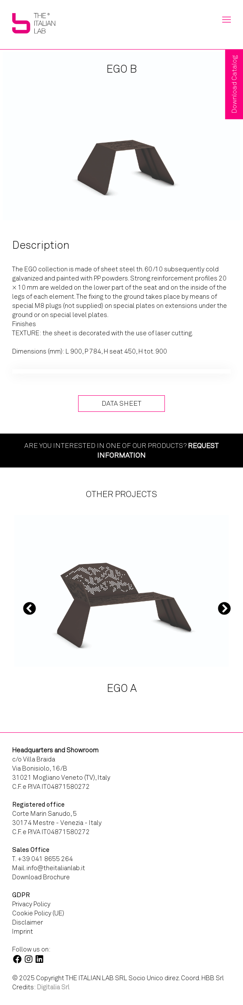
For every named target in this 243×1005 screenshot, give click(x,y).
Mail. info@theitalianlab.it (48, 868)
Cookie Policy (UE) (38, 913)
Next (224, 608)
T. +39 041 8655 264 (42, 859)
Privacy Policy (31, 904)
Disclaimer (27, 922)
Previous (29, 608)
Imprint (22, 931)
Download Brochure (41, 877)
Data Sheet (121, 403)
